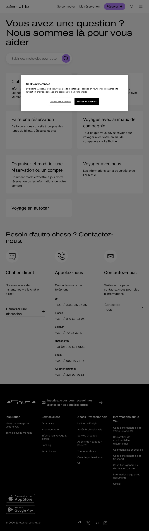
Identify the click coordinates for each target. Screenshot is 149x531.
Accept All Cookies (86, 101)
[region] (74, 93)
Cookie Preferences (60, 101)
